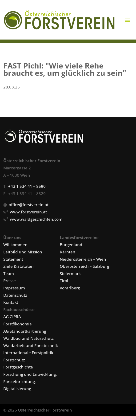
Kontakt (10, 302)
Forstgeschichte (18, 367)
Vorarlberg (70, 288)
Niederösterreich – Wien (83, 259)
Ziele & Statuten (18, 266)
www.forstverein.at (28, 212)
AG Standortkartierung (24, 331)
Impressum (14, 288)
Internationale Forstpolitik (28, 352)
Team (8, 273)
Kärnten (67, 252)
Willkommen (15, 244)
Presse (9, 280)
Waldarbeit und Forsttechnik (30, 345)
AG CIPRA (12, 316)
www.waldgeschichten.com (36, 219)
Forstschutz (14, 360)
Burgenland (71, 244)
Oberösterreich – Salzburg (84, 266)
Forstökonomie (17, 324)
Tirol (64, 280)
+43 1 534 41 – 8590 (27, 186)
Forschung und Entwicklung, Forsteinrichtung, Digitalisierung (30, 381)
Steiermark (70, 273)
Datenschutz (15, 295)
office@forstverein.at (28, 204)
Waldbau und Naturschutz (28, 338)
